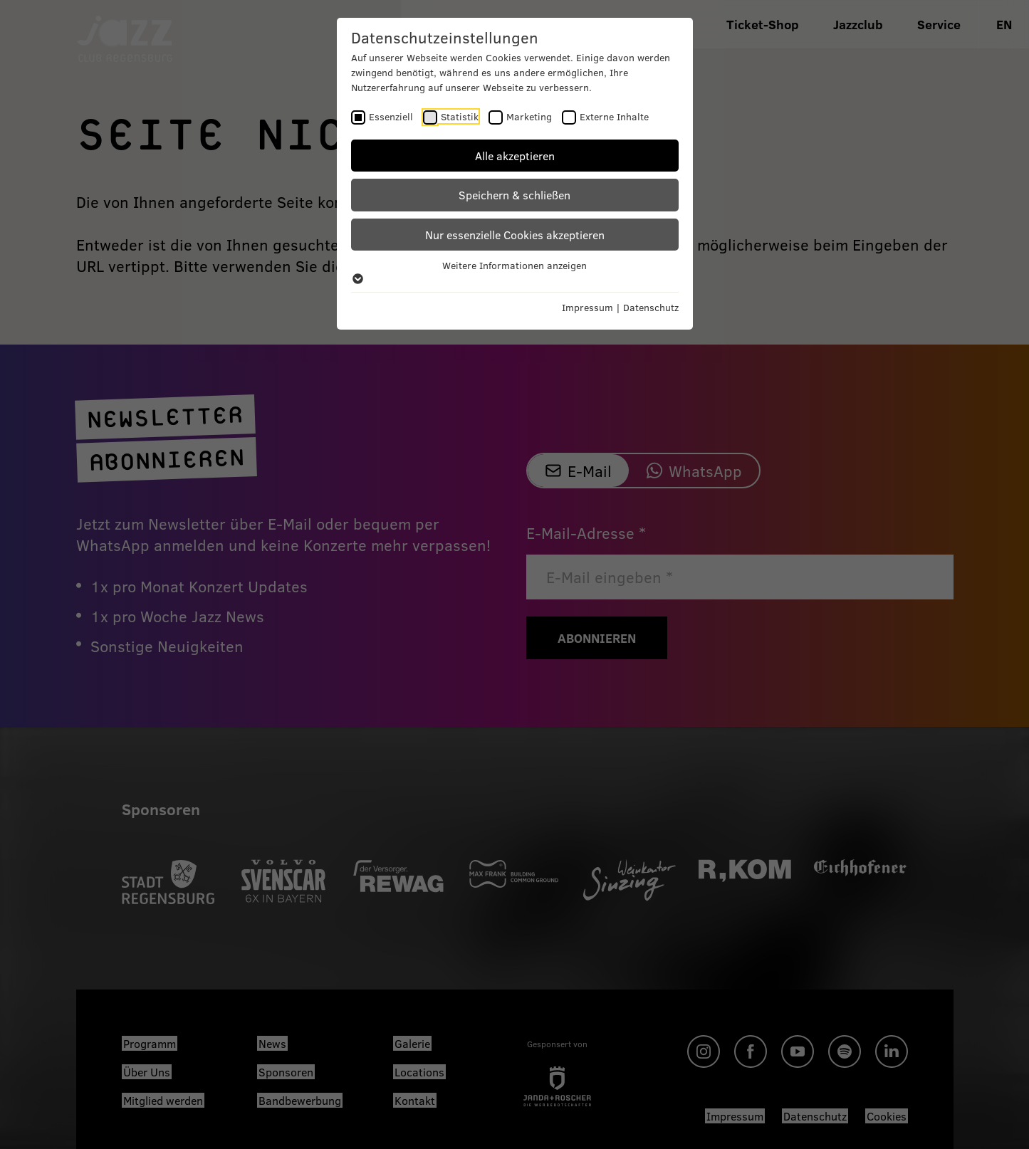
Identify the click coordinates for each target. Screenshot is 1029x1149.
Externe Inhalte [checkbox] (614, 116)
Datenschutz (651, 307)
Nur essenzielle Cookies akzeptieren (515, 234)
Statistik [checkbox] (460, 116)
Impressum (587, 307)
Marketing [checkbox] (529, 116)
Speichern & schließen (514, 194)
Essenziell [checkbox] (391, 116)
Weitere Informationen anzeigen (515, 271)
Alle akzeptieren (515, 155)
